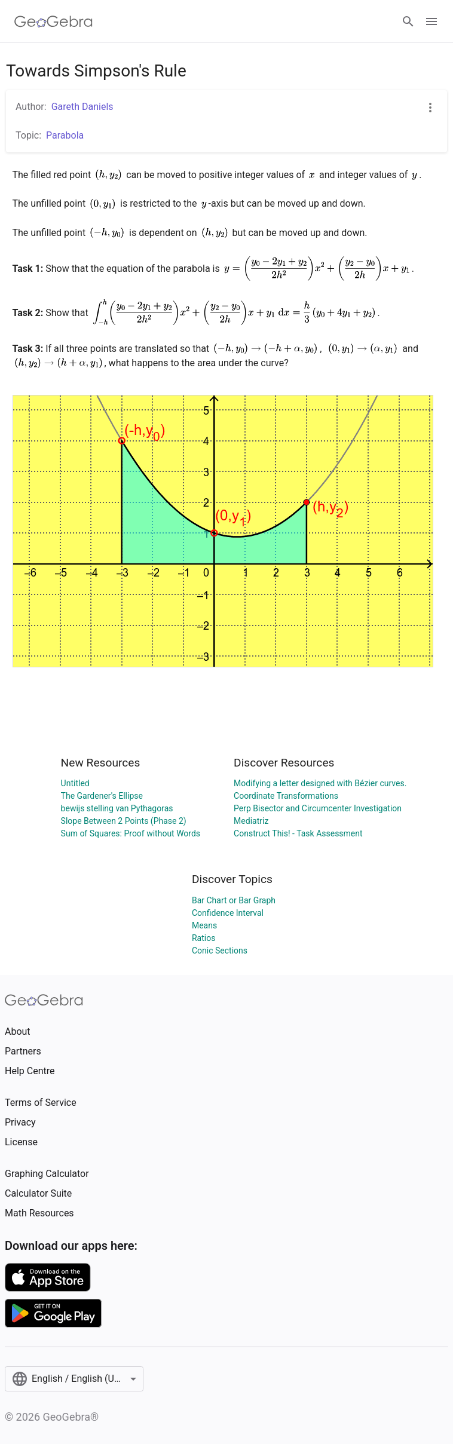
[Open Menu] (431, 21)
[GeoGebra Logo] (53, 21)
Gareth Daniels (82, 106)
